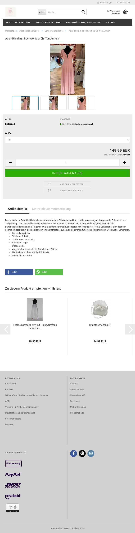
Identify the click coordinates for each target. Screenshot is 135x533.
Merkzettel (123, 2)
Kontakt (9, 389)
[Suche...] (42, 12)
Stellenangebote (13, 418)
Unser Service (77, 389)
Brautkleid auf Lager (18, 22)
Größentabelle (77, 413)
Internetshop (57, 528)
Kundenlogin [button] (104, 2)
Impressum (10, 383)
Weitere (110, 22)
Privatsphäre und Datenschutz (20, 413)
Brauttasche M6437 (100, 325)
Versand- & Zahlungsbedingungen (21, 407)
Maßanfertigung (78, 407)
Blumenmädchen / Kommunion (83, 22)
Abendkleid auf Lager (47, 22)
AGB (7, 401)
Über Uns (9, 424)
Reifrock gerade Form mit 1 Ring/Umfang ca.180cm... (35, 327)
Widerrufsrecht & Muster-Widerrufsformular (26, 395)
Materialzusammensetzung (51, 209)
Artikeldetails (17, 209)
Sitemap (74, 383)
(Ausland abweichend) (83, 124)
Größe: (8, 133)
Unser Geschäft (78, 395)
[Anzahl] (67, 163)
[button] (19, 272)
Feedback (75, 401)
